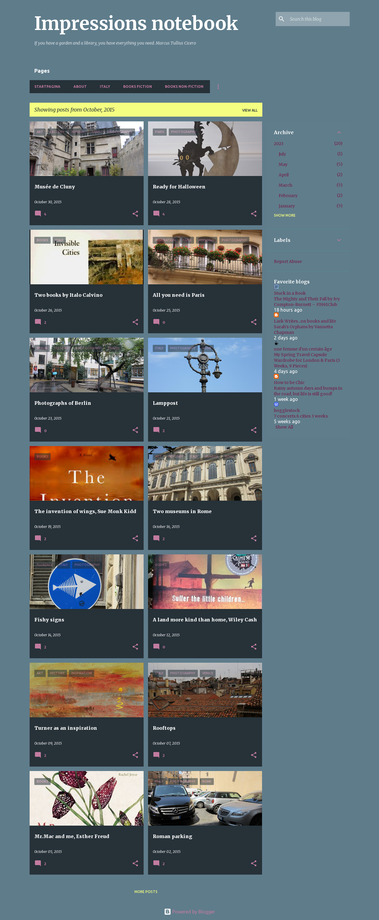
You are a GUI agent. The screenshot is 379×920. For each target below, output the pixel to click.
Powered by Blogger (189, 911)
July (282, 154)
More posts (146, 892)
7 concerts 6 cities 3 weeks (301, 416)
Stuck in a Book (290, 293)
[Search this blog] (319, 19)
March (285, 185)
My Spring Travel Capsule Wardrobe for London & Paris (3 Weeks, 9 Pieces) (307, 360)
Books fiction (137, 86)
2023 (278, 143)
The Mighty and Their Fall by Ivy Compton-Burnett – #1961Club (307, 301)
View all (250, 110)
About (80, 86)
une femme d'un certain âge (303, 349)
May (283, 164)
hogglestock (287, 410)
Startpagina (47, 86)
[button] (135, 214)
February (288, 195)
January (287, 206)
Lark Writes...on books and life (305, 321)
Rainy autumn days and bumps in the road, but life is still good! (308, 391)
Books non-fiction (184, 86)
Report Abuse (288, 261)
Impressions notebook (136, 23)
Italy (105, 86)
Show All (284, 427)
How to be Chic (289, 382)
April (284, 174)
